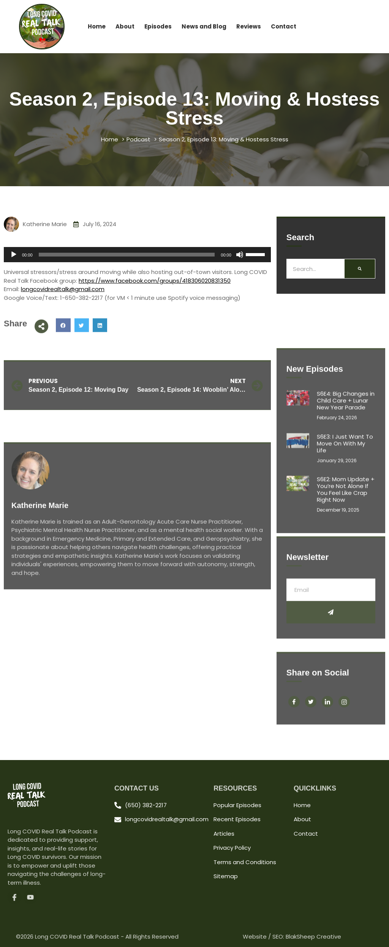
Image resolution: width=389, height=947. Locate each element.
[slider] (127, 255)
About (124, 26)
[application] (137, 254)
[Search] (360, 268)
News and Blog (204, 26)
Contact (283, 26)
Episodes (158, 26)
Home (97, 26)
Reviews (248, 26)
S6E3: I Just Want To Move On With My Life (345, 549)
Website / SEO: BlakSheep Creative (292, 940)
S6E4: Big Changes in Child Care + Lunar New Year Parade (346, 506)
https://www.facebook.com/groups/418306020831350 (155, 281)
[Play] (13, 254)
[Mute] (240, 254)
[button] (63, 335)
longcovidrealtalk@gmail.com (62, 289)
